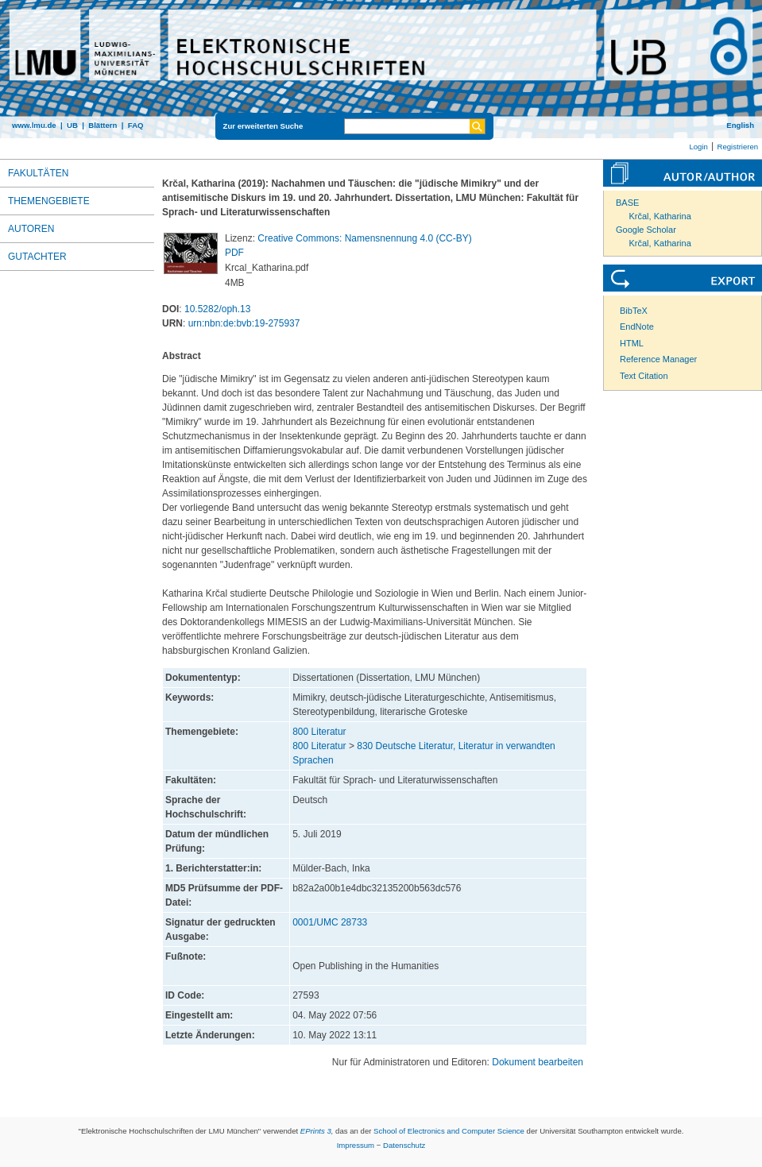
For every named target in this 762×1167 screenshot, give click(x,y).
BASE (627, 202)
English (740, 125)
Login (698, 146)
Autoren (31, 228)
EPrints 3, (317, 1130)
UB (72, 125)
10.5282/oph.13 (217, 309)
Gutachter (37, 256)
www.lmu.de (34, 125)
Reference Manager (658, 359)
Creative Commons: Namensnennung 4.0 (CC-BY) (364, 238)
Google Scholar (646, 229)
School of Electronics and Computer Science (448, 1130)
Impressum (355, 1145)
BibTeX (634, 310)
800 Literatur (319, 731)
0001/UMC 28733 (329, 922)
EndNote (637, 326)
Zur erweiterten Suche (263, 126)
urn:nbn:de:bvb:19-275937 (244, 323)
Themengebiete (49, 201)
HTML (632, 343)
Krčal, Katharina (660, 216)
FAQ (136, 125)
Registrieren (737, 146)
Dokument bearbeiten (537, 1062)
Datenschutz (404, 1145)
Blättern (102, 125)
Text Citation (644, 376)
